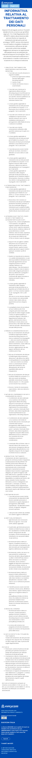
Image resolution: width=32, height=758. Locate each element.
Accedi (5, 6)
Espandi (5, 738)
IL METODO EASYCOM (7, 748)
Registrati (14, 6)
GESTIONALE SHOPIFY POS (9, 751)
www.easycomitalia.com (8, 710)
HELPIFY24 (4, 753)
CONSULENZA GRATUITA (8, 749)
